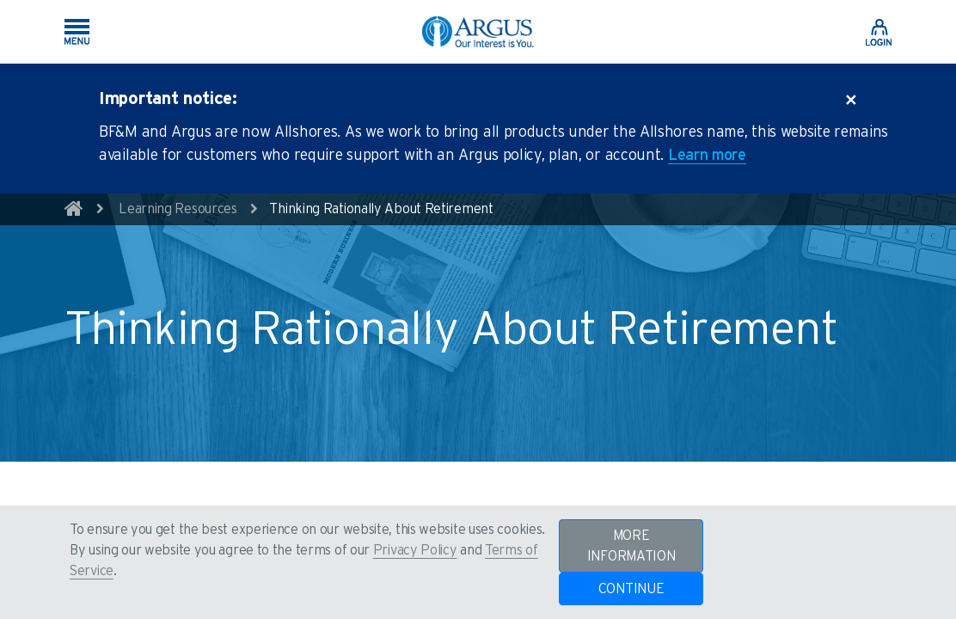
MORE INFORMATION (631, 546)
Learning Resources (178, 209)
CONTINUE (631, 589)
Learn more (707, 155)
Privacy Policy (415, 550)
